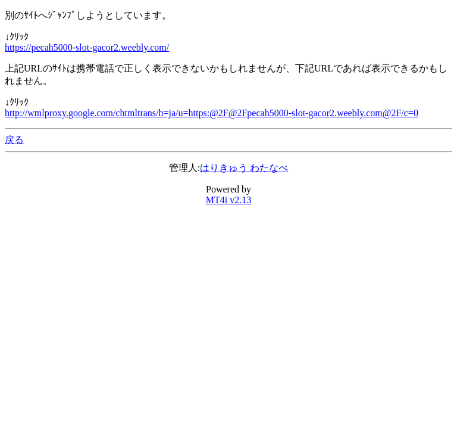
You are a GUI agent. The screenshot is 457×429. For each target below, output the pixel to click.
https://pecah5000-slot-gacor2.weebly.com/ (87, 47)
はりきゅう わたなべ (244, 168)
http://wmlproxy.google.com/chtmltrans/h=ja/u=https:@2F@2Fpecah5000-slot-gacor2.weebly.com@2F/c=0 (211, 113)
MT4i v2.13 (228, 200)
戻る (14, 140)
